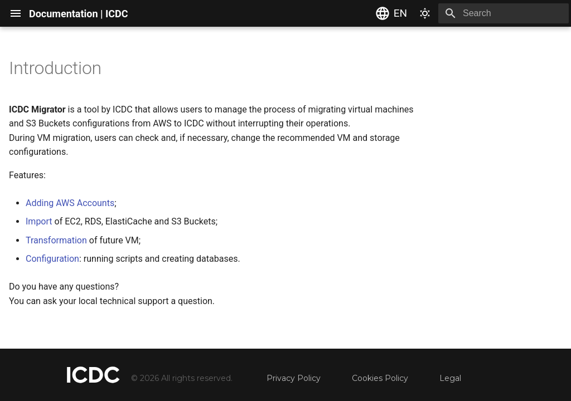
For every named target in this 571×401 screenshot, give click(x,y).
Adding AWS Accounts (70, 203)
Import (39, 221)
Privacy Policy (294, 378)
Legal (450, 378)
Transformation (56, 240)
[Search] (503, 13)
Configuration (52, 258)
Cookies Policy (380, 378)
